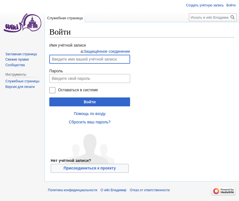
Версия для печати (20, 87)
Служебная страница (65, 18)
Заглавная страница (21, 54)
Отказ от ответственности (150, 190)
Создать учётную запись (205, 5)
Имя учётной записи (67, 45)
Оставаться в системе (78, 90)
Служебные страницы (22, 81)
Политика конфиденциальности (72, 190)
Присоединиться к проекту (90, 168)
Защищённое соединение (107, 51)
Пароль (56, 71)
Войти (90, 102)
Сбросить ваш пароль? (90, 122)
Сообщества (15, 65)
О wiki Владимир (113, 190)
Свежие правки (17, 59)
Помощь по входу (90, 113)
